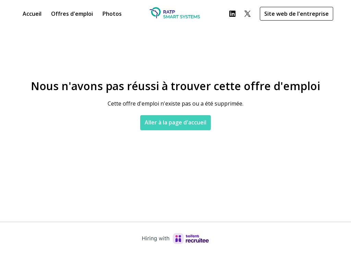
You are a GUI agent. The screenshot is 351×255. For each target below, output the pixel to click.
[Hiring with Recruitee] (175, 238)
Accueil (32, 13)
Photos (112, 13)
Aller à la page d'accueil (175, 122)
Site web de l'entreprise (296, 13)
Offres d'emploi (72, 13)
